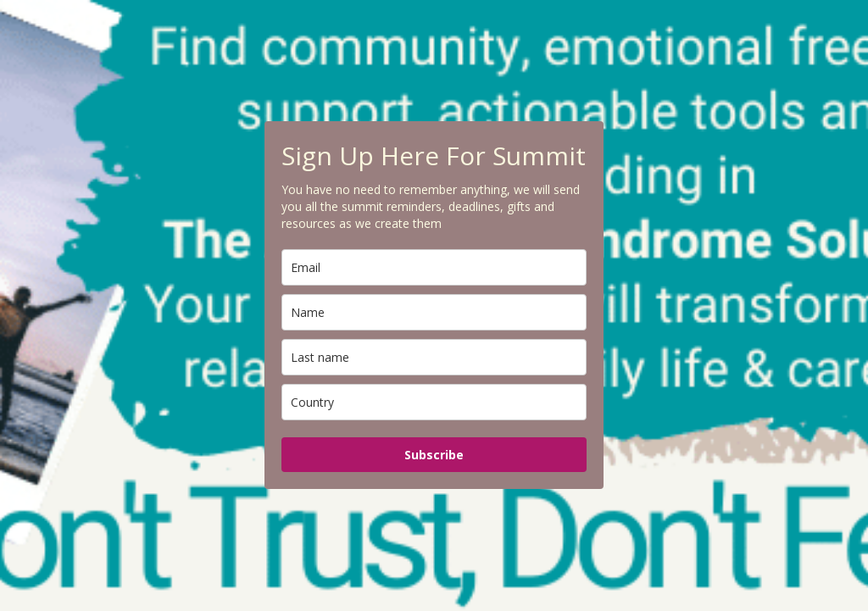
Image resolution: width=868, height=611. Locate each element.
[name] (434, 312)
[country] (434, 402)
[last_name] (434, 357)
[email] (434, 267)
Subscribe (434, 455)
